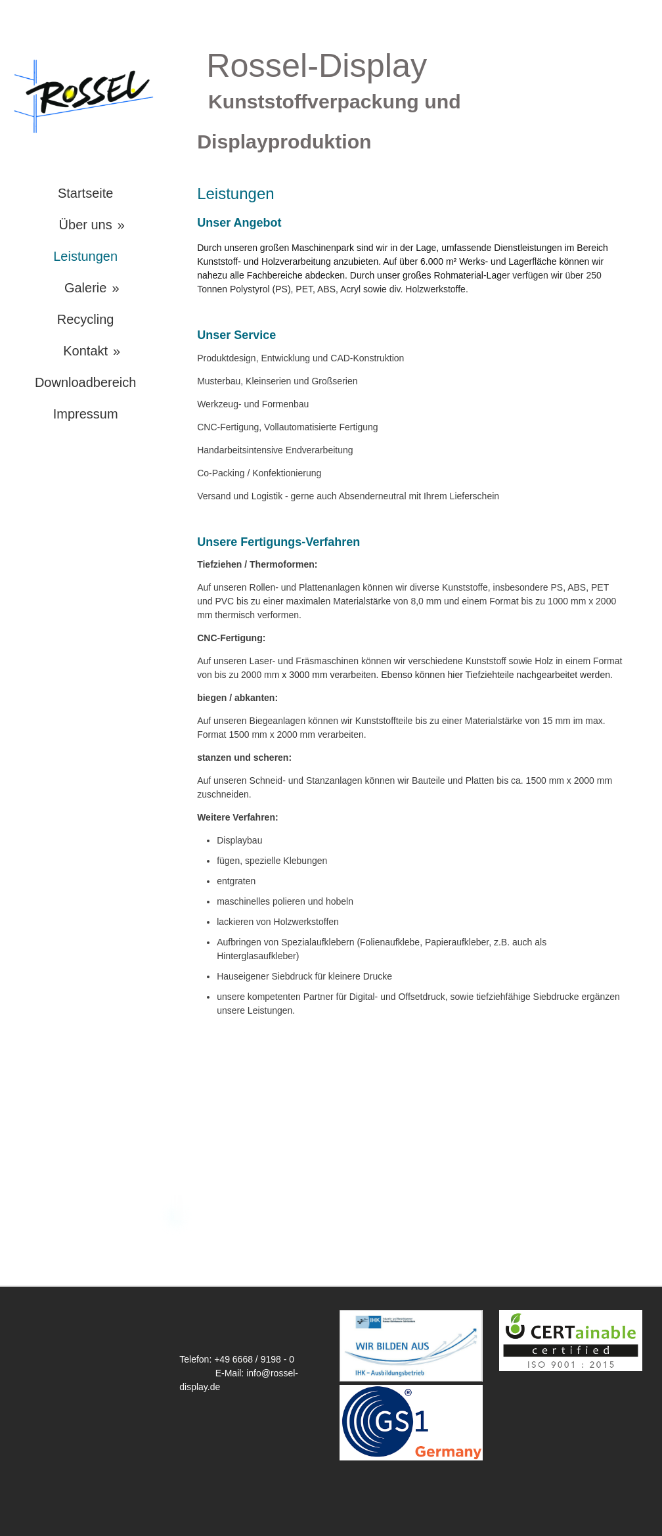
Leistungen (85, 256)
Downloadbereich (86, 382)
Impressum (85, 414)
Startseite (85, 193)
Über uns (85, 224)
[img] (85, 95)
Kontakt (85, 351)
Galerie (85, 288)
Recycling (85, 319)
